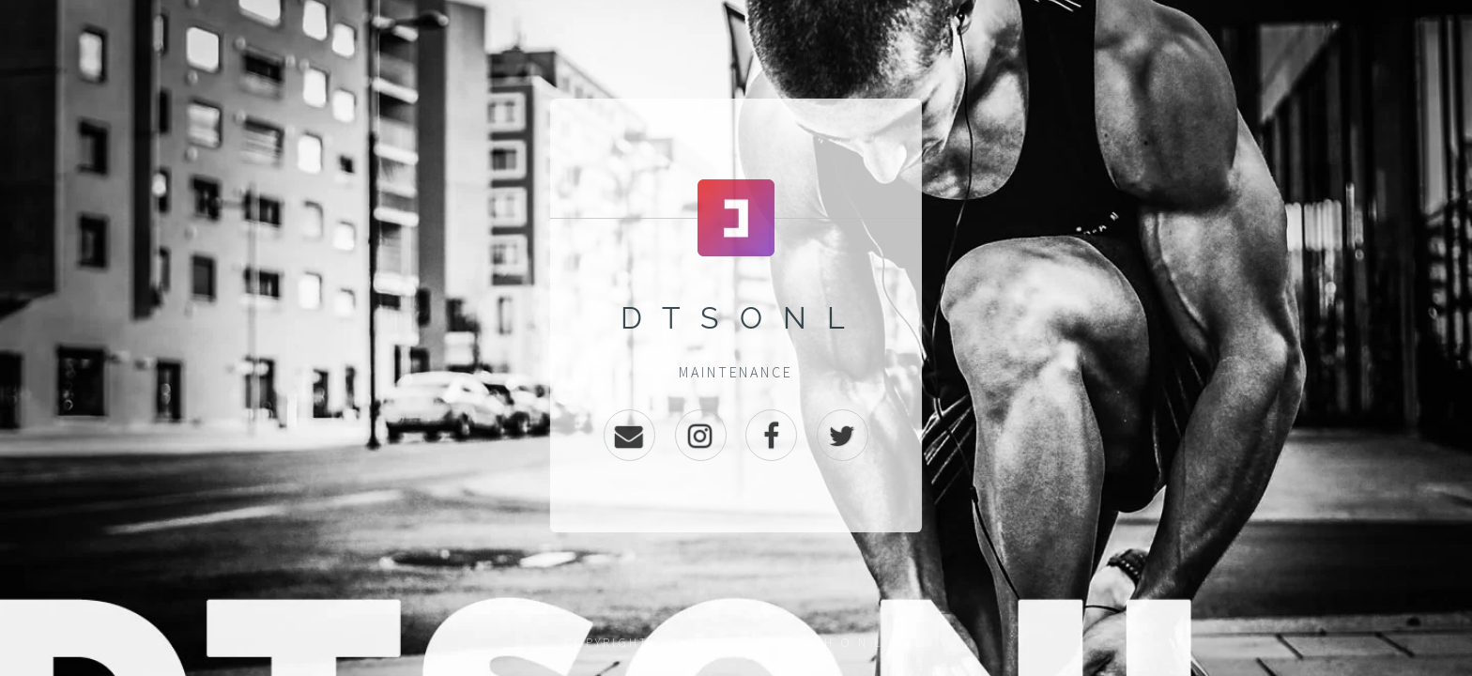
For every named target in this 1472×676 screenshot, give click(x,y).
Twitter (842, 435)
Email (629, 435)
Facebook (771, 435)
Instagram (701, 435)
